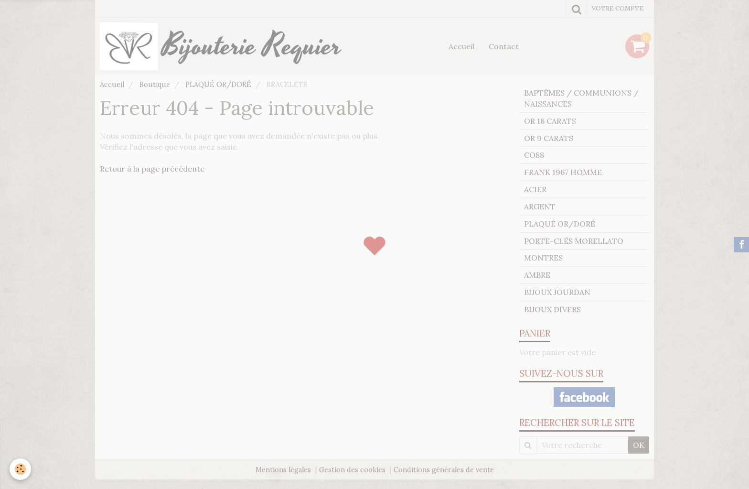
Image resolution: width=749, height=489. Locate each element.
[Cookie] (20, 469)
